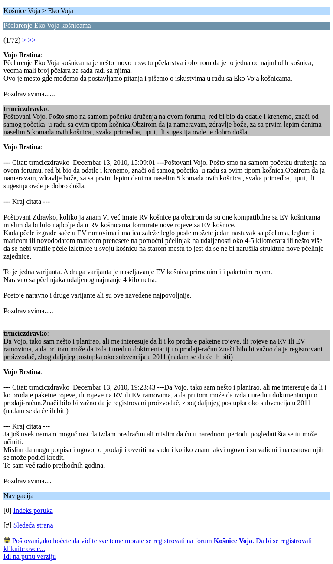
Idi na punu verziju (29, 556)
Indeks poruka (33, 510)
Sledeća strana (33, 525)
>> (32, 40)
